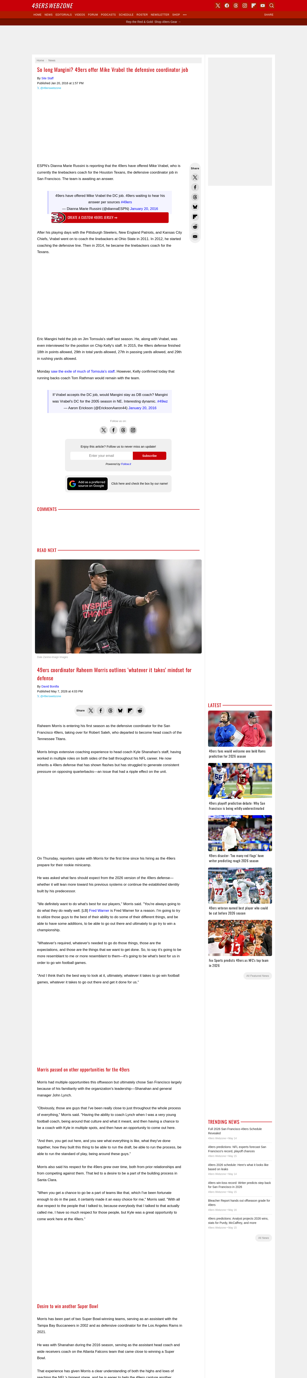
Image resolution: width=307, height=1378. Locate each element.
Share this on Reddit (195, 227)
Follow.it (126, 464)
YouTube (262, 5)
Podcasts (108, 14)
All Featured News (257, 975)
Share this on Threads (195, 197)
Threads (123, 427)
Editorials (64, 14)
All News (263, 1237)
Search (271, 5)
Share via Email (195, 236)
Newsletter (160, 14)
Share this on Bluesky (195, 207)
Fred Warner (99, 911)
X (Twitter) (217, 5)
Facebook (113, 427)
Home (37, 14)
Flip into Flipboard (195, 217)
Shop (176, 14)
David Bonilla (50, 686)
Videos (80, 14)
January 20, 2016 (144, 209)
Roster (142, 14)
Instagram (133, 427)
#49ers (126, 202)
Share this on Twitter (195, 177)
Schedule (126, 14)
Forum (93, 14)
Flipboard (253, 5)
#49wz (162, 401)
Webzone (52, 5)
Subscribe (149, 455)
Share (269, 14)
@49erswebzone (50, 88)
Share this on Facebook (195, 187)
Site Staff (47, 78)
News (49, 14)
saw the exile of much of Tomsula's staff (82, 371)
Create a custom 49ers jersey (92, 217)
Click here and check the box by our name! (139, 483)
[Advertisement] (153, 40)
